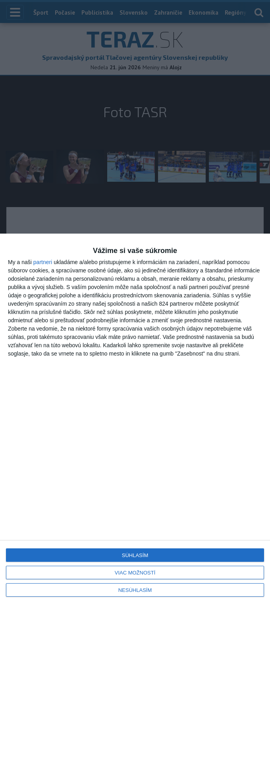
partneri (42, 262)
